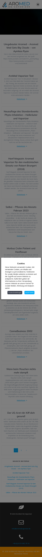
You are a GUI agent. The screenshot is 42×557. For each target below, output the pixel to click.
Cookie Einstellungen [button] (14, 292)
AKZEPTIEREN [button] (29, 292)
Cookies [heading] (21, 263)
